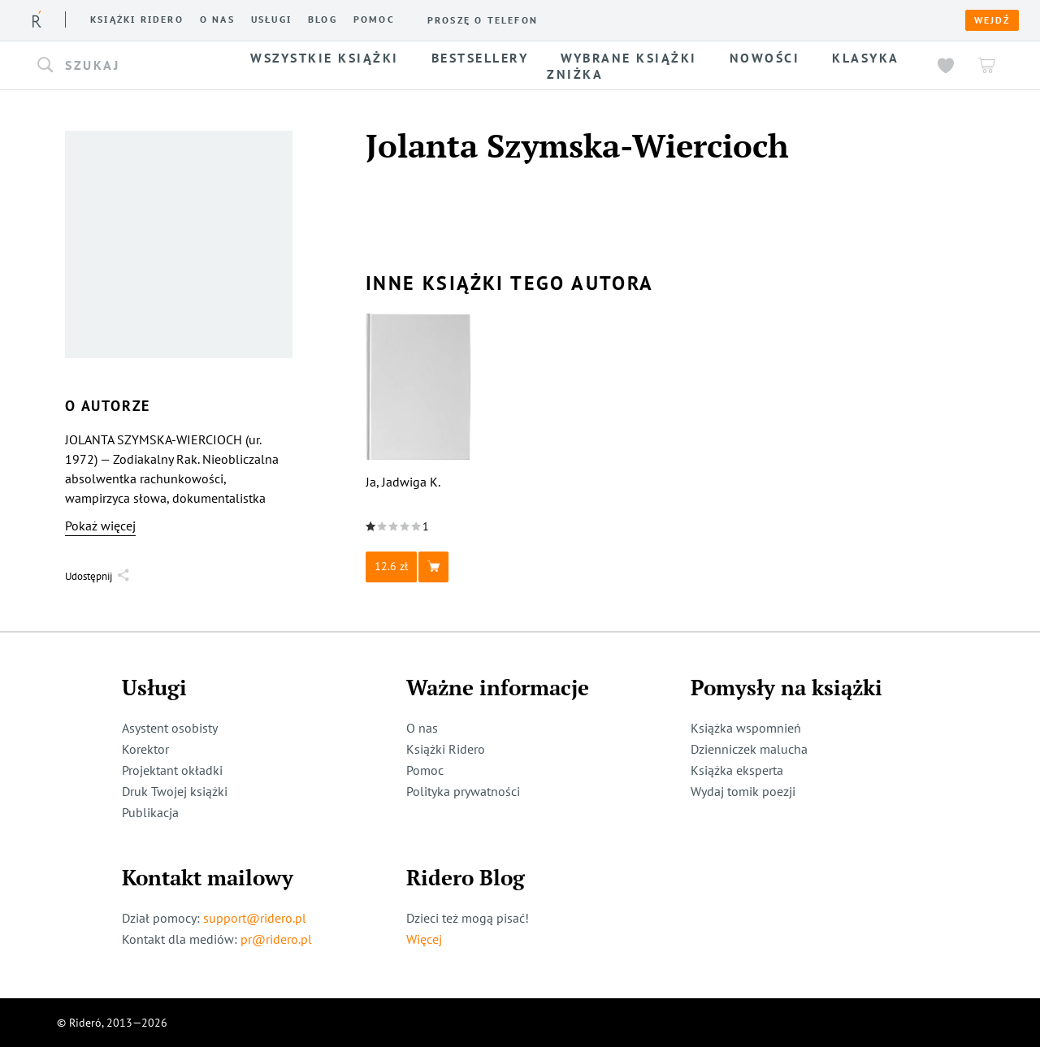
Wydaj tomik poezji (743, 791)
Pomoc (374, 19)
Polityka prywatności (463, 791)
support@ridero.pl (254, 918)
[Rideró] (36, 19)
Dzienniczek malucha (749, 749)
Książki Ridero (445, 749)
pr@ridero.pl (276, 939)
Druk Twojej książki (175, 791)
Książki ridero (137, 19)
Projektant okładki (172, 770)
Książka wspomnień (746, 728)
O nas (217, 19)
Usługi (271, 19)
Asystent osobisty (170, 728)
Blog (322, 19)
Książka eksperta (737, 770)
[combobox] (128, 66)
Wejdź (992, 20)
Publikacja (150, 812)
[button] (128, 66)
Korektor (145, 749)
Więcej (424, 939)
